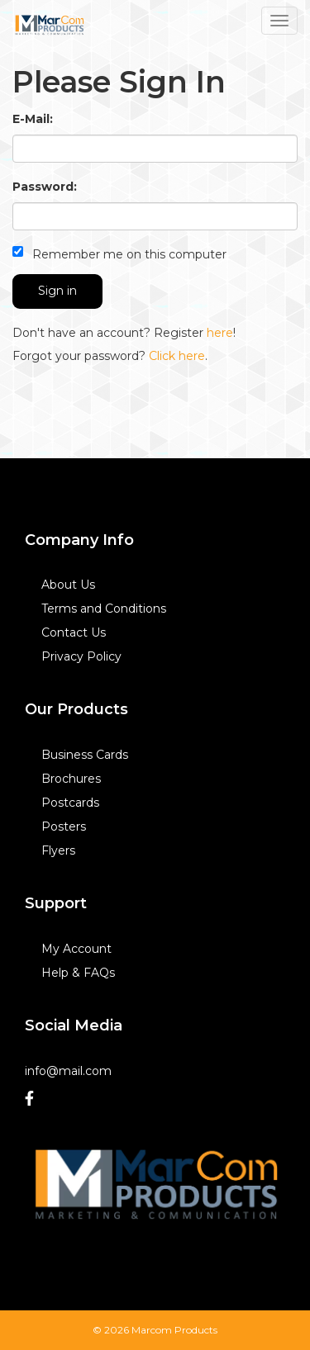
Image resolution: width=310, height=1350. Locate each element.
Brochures (71, 778)
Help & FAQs (78, 972)
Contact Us (73, 632)
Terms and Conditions (103, 608)
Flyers (58, 850)
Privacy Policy (81, 656)
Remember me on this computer (119, 254)
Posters (63, 826)
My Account (76, 948)
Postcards (70, 802)
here (220, 332)
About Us (68, 584)
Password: (44, 186)
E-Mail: (32, 118)
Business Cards (84, 754)
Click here (177, 355)
